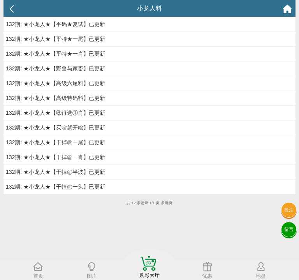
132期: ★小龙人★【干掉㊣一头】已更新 (55, 187)
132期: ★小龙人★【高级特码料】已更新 (55, 98)
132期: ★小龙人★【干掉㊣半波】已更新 (55, 172)
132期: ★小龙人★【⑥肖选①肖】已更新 (55, 113)
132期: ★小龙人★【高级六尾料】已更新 (55, 83)
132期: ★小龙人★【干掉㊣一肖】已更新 (55, 157)
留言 (289, 229)
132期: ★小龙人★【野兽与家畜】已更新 (55, 68)
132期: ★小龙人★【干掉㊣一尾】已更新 (55, 142)
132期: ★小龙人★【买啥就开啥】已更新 (55, 127)
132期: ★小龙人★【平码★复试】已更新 (55, 24)
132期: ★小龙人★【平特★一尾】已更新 (55, 39)
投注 (289, 210)
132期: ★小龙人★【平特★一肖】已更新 (55, 54)
